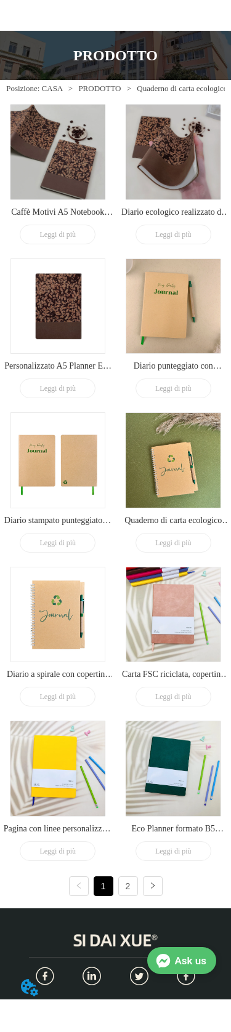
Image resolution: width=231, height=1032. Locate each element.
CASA (51, 88)
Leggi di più (57, 234)
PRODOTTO (99, 88)
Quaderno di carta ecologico (181, 88)
